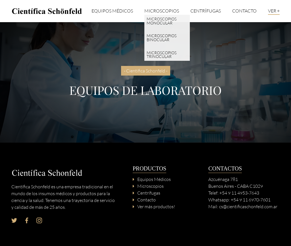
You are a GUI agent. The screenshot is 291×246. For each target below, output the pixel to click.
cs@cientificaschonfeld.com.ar (248, 206)
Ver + (274, 11)
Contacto (244, 11)
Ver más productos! (156, 206)
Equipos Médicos (112, 11)
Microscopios (161, 11)
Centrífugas (205, 11)
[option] (145, 82)
